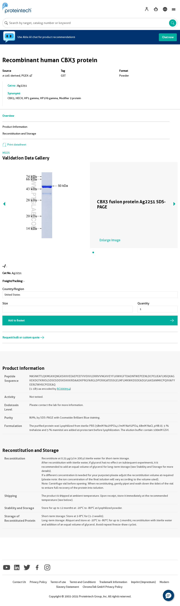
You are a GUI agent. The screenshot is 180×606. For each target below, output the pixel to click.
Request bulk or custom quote (23, 337)
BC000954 (63, 388)
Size (5, 303)
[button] (168, 595)
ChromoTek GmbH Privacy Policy (102, 586)
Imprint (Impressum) (143, 582)
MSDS (6, 152)
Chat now (168, 37)
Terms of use (58, 582)
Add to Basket (16, 320)
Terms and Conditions (83, 582)
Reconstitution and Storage (19, 133)
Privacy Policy (38, 582)
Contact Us (19, 582)
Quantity (143, 303)
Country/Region (13, 289)
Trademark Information (113, 582)
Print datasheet (14, 144)
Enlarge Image (110, 240)
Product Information (14, 126)
